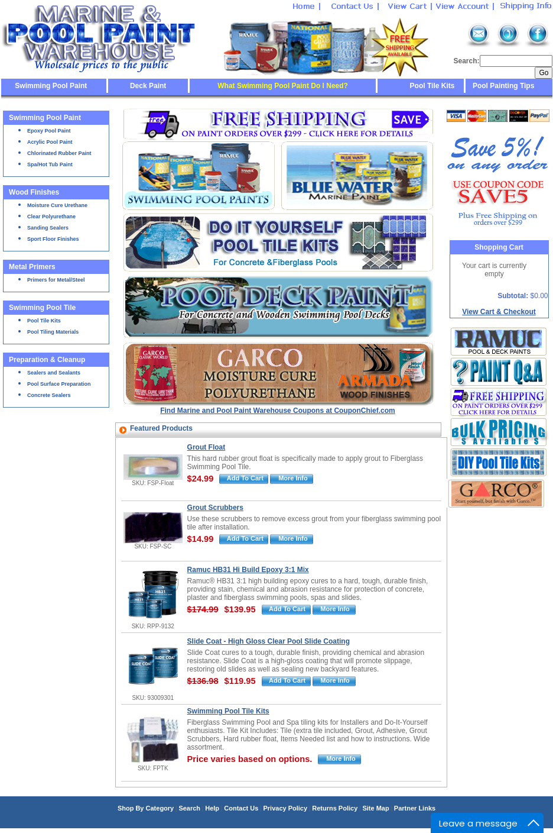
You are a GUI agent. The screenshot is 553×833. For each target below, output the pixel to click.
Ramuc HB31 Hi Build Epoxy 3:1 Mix (248, 570)
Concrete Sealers (49, 395)
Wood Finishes (34, 192)
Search (189, 808)
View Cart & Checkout (498, 312)
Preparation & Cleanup (47, 360)
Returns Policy (334, 808)
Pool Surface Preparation (59, 384)
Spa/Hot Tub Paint (50, 164)
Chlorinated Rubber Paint (59, 153)
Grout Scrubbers (215, 507)
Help (212, 808)
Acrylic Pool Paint (50, 142)
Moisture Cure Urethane (57, 205)
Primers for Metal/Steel (56, 280)
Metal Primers (32, 267)
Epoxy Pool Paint (49, 131)
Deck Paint (148, 86)
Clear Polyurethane (51, 216)
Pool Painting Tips (503, 86)
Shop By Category (146, 808)
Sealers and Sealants (53, 373)
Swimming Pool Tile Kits (228, 711)
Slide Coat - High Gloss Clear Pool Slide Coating (268, 641)
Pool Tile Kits (432, 86)
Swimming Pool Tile (42, 308)
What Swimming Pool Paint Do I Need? (282, 86)
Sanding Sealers (48, 228)
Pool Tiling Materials (53, 332)
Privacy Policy (285, 808)
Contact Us (241, 808)
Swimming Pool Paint (51, 86)
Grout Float (206, 447)
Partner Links (414, 808)
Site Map (375, 808)
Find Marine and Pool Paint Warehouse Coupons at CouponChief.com (277, 410)
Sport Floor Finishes (53, 239)
